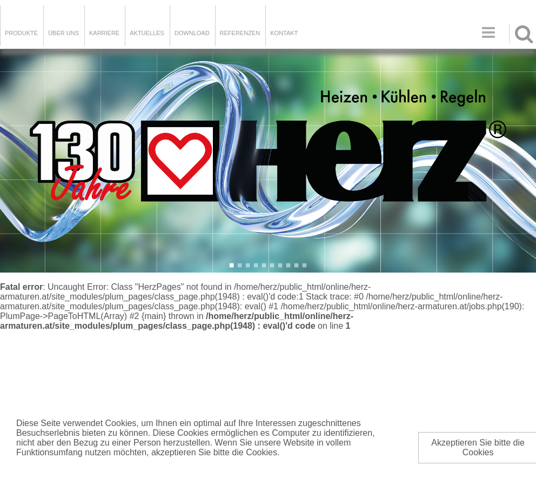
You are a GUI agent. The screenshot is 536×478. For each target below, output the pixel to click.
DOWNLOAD (192, 33)
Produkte (21, 33)
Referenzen (240, 33)
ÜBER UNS (63, 33)
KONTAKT (284, 33)
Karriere (104, 33)
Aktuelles (147, 33)
